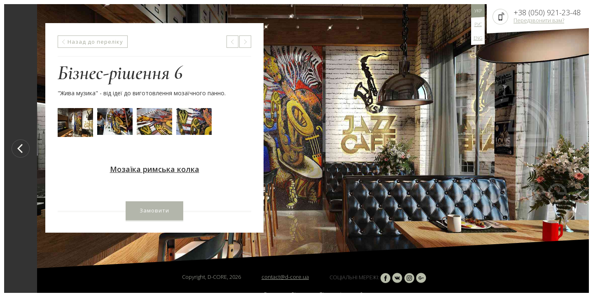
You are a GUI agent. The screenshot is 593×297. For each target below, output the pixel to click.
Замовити (154, 210)
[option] (313, 148)
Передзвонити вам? (539, 20)
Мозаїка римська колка (154, 169)
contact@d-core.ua (285, 276)
